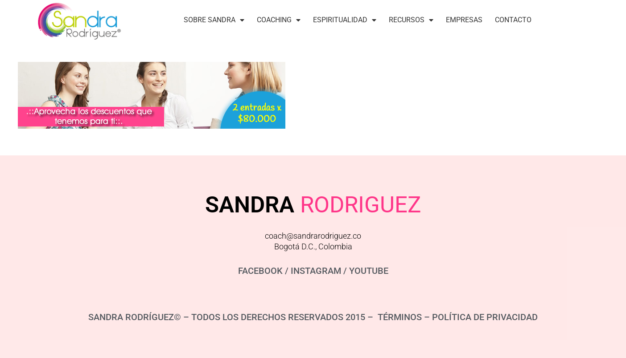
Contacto (513, 20)
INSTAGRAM (316, 270)
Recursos (411, 20)
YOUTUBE (368, 270)
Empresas (464, 20)
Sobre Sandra (214, 20)
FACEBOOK (260, 270)
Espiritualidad (344, 20)
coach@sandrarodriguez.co (313, 235)
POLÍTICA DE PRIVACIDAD (485, 317)
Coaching (279, 20)
